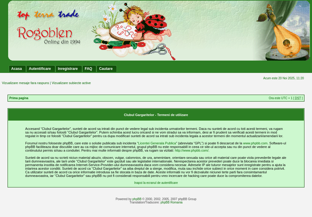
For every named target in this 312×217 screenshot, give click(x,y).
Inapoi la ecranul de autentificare (156, 182)
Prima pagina (18, 98)
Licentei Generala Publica (157, 143)
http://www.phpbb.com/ (191, 150)
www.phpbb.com (255, 143)
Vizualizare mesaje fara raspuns (25, 83)
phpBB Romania (172, 202)
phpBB (137, 199)
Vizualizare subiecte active (71, 83)
